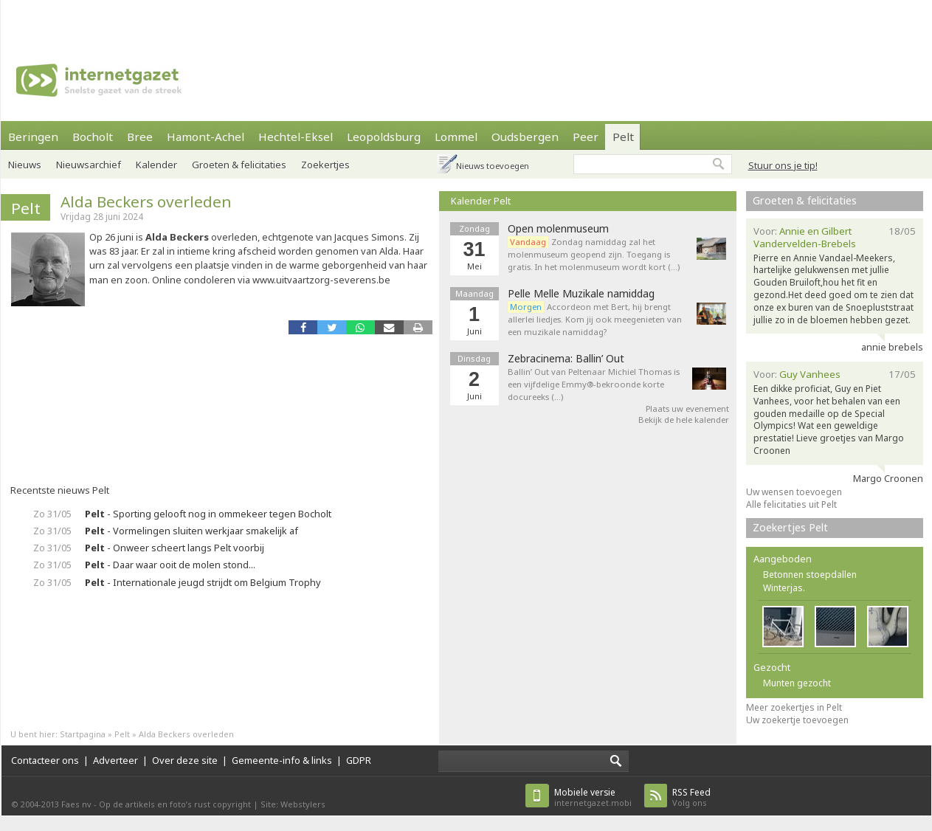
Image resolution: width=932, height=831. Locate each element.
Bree (140, 136)
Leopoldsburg (384, 136)
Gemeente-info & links (282, 760)
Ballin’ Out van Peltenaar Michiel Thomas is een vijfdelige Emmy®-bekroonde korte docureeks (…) (594, 384)
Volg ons (691, 797)
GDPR (358, 760)
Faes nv (76, 804)
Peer (585, 136)
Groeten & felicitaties (239, 164)
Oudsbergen (525, 136)
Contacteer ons (45, 760)
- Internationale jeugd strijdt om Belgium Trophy (203, 582)
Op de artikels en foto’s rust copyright (175, 804)
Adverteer (115, 760)
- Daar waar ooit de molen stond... (170, 564)
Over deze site (185, 760)
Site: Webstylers (292, 804)
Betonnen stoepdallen (810, 574)
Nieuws (24, 164)
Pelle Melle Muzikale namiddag (581, 293)
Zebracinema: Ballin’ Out (566, 358)
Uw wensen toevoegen (794, 492)
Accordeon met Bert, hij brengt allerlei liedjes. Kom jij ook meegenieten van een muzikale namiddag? (595, 319)
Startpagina (83, 733)
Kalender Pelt (481, 200)
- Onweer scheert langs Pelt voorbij (174, 547)
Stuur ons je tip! (783, 165)
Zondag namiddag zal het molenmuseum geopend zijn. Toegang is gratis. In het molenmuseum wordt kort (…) (594, 254)
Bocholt (92, 136)
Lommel (456, 136)
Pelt (623, 136)
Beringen (33, 136)
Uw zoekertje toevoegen (797, 720)
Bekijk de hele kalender (683, 419)
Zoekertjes (325, 164)
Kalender (156, 164)
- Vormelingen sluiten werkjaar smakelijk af (191, 530)
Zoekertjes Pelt (790, 527)
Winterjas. (784, 588)
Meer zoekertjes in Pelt (794, 707)
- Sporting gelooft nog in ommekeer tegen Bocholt (208, 513)
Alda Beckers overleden (146, 201)
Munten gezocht (797, 683)
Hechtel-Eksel (295, 136)
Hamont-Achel (205, 136)
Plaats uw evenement (687, 408)
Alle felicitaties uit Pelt (791, 504)
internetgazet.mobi (593, 797)
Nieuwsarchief (88, 164)
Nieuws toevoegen (492, 165)
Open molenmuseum (558, 228)
